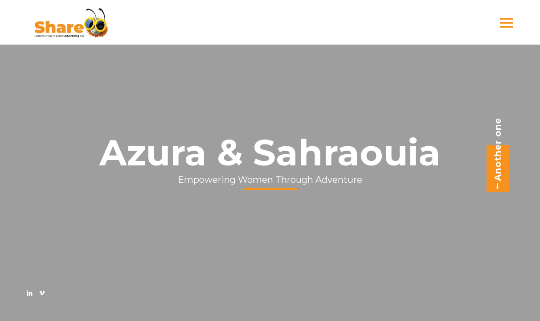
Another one (495, 155)
